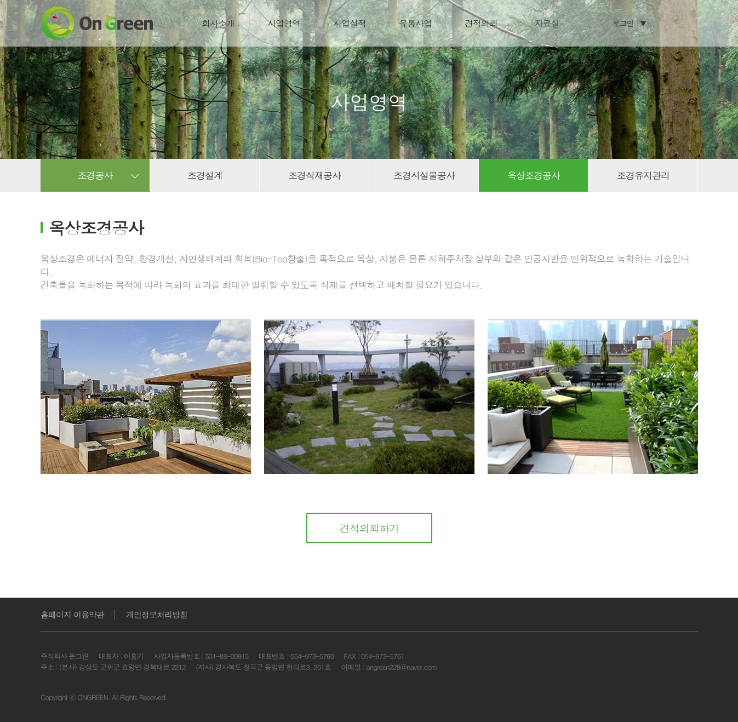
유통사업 (414, 23)
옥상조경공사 (533, 175)
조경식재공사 (314, 175)
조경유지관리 (642, 175)
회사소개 (217, 23)
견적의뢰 (480, 23)
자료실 (546, 23)
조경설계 (204, 175)
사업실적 (349, 23)
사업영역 (283, 23)
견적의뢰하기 (368, 527)
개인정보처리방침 (156, 614)
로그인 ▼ (630, 23)
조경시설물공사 (423, 175)
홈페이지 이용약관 (72, 614)
